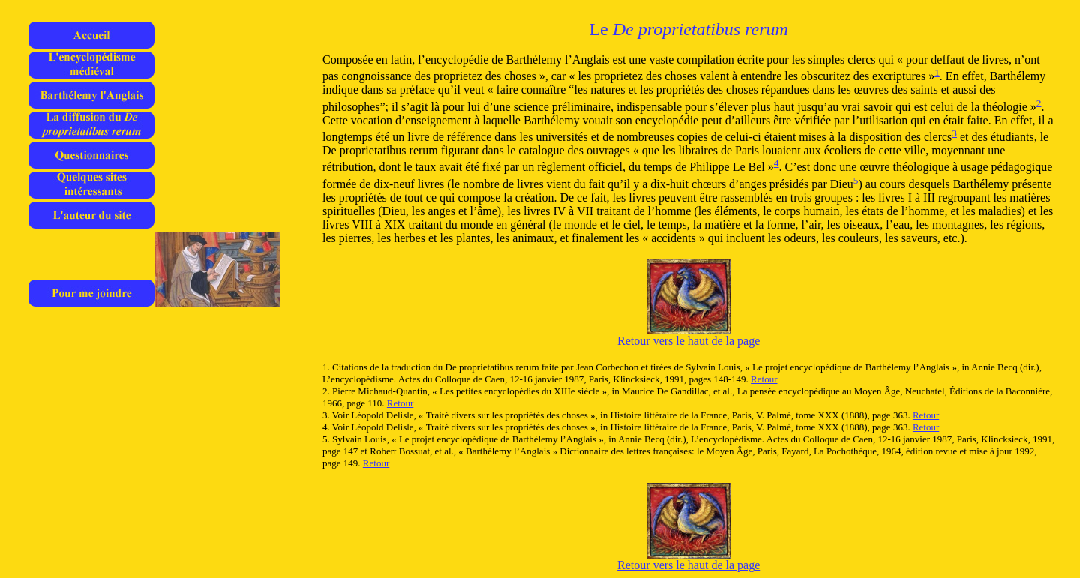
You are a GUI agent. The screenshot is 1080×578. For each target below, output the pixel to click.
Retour (764, 379)
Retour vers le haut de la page (688, 340)
